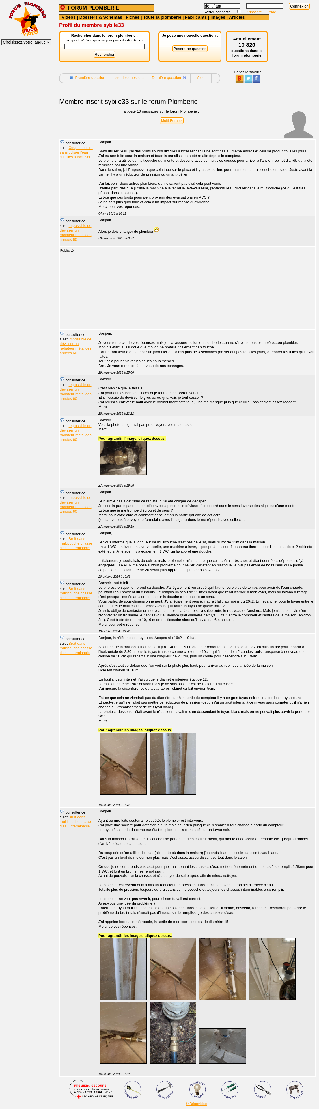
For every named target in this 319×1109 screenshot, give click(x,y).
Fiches (133, 17)
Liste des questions (128, 77)
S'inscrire (255, 12)
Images (217, 17)
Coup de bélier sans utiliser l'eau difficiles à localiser (76, 152)
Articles (237, 17)
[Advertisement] (203, 288)
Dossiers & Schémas (100, 17)
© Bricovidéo (196, 1103)
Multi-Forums (172, 120)
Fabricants (196, 17)
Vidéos (68, 17)
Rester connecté (218, 12)
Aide (272, 12)
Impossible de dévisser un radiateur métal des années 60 (76, 232)
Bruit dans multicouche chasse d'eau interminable (76, 543)
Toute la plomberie (162, 17)
